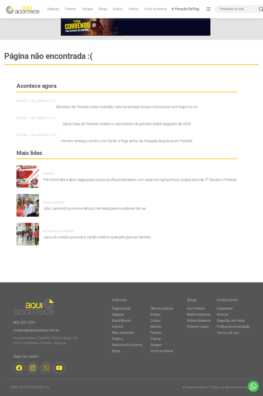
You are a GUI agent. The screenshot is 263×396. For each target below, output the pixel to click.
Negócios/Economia (127, 345)
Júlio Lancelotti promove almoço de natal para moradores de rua (94, 208)
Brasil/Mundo (121, 321)
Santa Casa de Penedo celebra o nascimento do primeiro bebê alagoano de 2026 (126, 124)
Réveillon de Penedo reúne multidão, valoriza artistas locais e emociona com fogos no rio (126, 107)
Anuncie (222, 314)
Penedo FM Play (187, 9)
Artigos (155, 314)
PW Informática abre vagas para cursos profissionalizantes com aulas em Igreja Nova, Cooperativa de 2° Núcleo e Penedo (140, 179)
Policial (155, 339)
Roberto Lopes (198, 326)
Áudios (118, 9)
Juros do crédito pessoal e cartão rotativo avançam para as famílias (97, 237)
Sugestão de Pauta (231, 321)
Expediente (225, 308)
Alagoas (53, 9)
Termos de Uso (228, 333)
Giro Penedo (196, 308)
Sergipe (87, 9)
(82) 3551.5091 (24, 322)
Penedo (70, 9)
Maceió (155, 326)
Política (117, 339)
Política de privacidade (233, 326)
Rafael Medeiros (199, 321)
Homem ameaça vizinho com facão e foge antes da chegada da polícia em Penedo (127, 141)
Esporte (117, 326)
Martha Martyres (199, 314)
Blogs (103, 9)
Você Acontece (155, 9)
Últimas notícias (161, 308)
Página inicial (121, 308)
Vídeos (133, 9)
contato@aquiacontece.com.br (36, 330)
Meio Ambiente (123, 333)
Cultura (155, 321)
